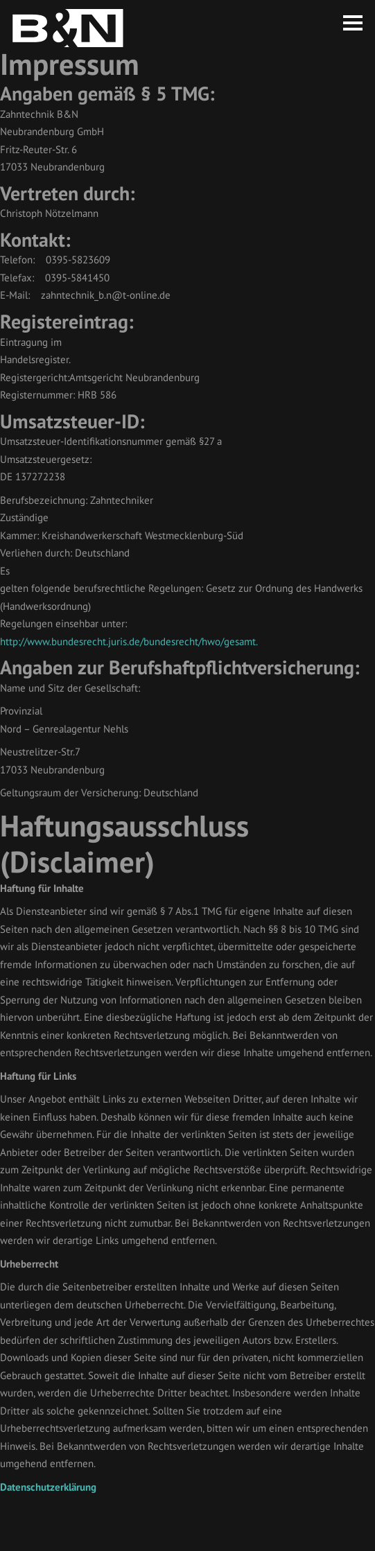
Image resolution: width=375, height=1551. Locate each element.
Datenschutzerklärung (48, 1486)
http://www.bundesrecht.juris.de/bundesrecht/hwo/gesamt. (129, 641)
